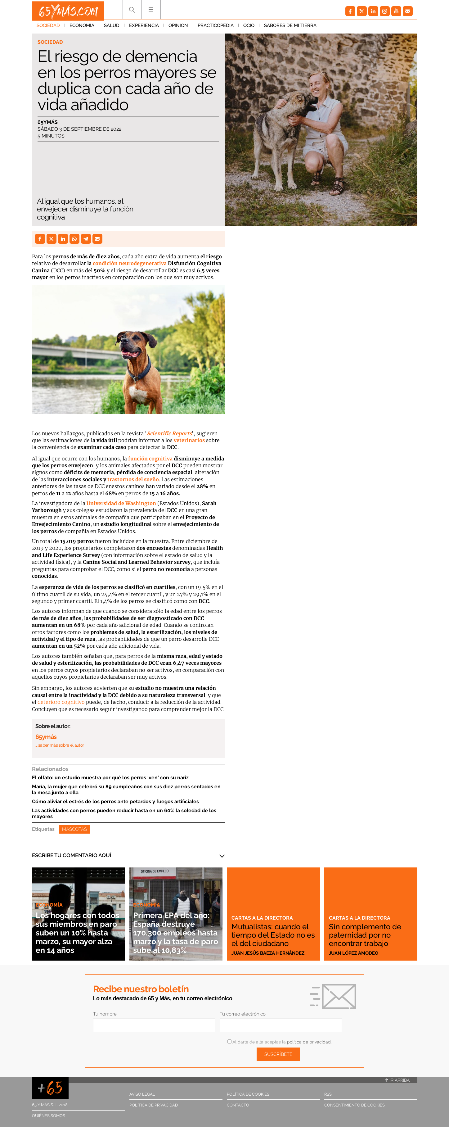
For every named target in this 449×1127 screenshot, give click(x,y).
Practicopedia (216, 27)
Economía (82, 27)
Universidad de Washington (121, 503)
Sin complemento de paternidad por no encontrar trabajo (368, 935)
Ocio (248, 27)
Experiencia (144, 27)
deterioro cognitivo (61, 702)
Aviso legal (142, 1094)
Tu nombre (105, 1014)
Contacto (238, 1105)
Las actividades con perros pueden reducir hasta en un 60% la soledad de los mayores (124, 813)
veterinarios (189, 440)
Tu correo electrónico (243, 1014)
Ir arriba (397, 1080)
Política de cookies (248, 1094)
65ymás (48, 122)
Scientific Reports (169, 433)
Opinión (178, 27)
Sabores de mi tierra (290, 27)
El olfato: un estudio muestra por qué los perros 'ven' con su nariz (110, 778)
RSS (328, 1094)
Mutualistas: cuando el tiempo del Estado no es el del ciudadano (270, 931)
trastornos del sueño (133, 479)
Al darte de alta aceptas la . (279, 1041)
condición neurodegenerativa (130, 263)
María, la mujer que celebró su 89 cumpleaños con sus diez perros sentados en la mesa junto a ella (126, 789)
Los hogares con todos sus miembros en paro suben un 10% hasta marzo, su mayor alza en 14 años (78, 928)
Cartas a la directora (262, 910)
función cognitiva (150, 458)
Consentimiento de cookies (354, 1105)
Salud (111, 27)
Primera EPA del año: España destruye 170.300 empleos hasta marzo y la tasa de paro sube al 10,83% (174, 928)
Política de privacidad (153, 1105)
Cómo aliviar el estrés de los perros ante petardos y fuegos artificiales (115, 801)
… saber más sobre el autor (59, 745)
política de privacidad (309, 1041)
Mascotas (74, 829)
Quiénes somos (48, 1115)
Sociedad (48, 27)
